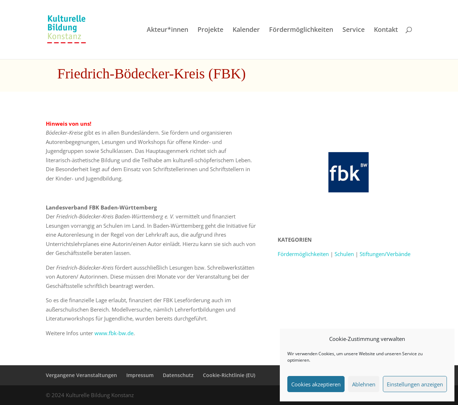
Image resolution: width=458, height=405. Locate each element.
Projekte (210, 30)
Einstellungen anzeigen (415, 384)
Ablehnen (363, 384)
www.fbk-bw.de (113, 333)
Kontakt (386, 30)
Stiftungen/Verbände (385, 253)
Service (353, 30)
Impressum (140, 375)
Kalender (246, 30)
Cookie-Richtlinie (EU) (229, 375)
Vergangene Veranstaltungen (81, 375)
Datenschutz (178, 375)
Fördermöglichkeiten (301, 30)
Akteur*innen (167, 30)
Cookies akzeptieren (316, 384)
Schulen (344, 253)
